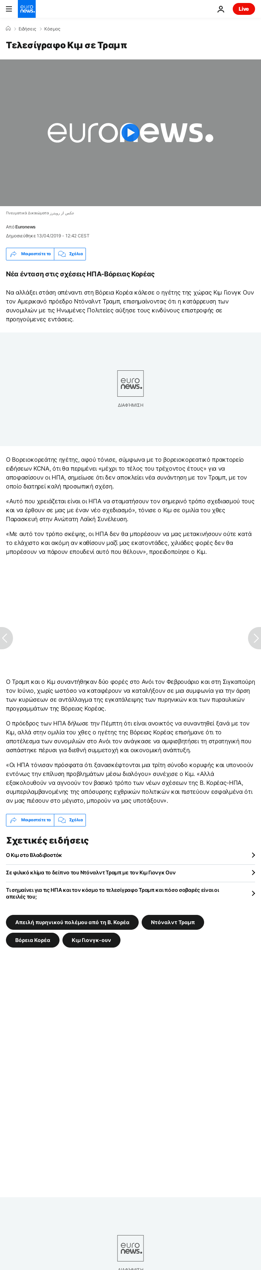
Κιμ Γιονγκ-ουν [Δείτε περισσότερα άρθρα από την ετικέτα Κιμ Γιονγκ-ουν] (91, 939)
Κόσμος (52, 29)
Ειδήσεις (27, 29)
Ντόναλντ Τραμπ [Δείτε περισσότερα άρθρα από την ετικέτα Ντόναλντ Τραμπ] (173, 922)
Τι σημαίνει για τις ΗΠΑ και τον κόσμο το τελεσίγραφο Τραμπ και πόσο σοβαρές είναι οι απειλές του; (112, 893)
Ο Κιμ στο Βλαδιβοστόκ (34, 855)
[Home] (8, 28)
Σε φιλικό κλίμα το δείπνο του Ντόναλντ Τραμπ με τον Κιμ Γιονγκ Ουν (91, 872)
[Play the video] (130, 132)
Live (244, 9)
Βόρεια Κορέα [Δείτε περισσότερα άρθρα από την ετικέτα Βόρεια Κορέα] (32, 939)
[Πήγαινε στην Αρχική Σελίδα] (27, 9)
